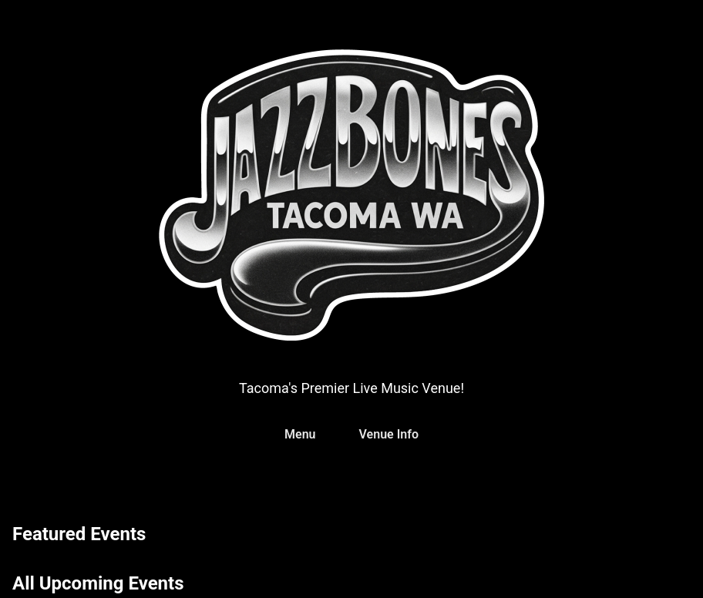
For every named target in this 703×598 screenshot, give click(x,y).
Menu (299, 434)
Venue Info (389, 434)
